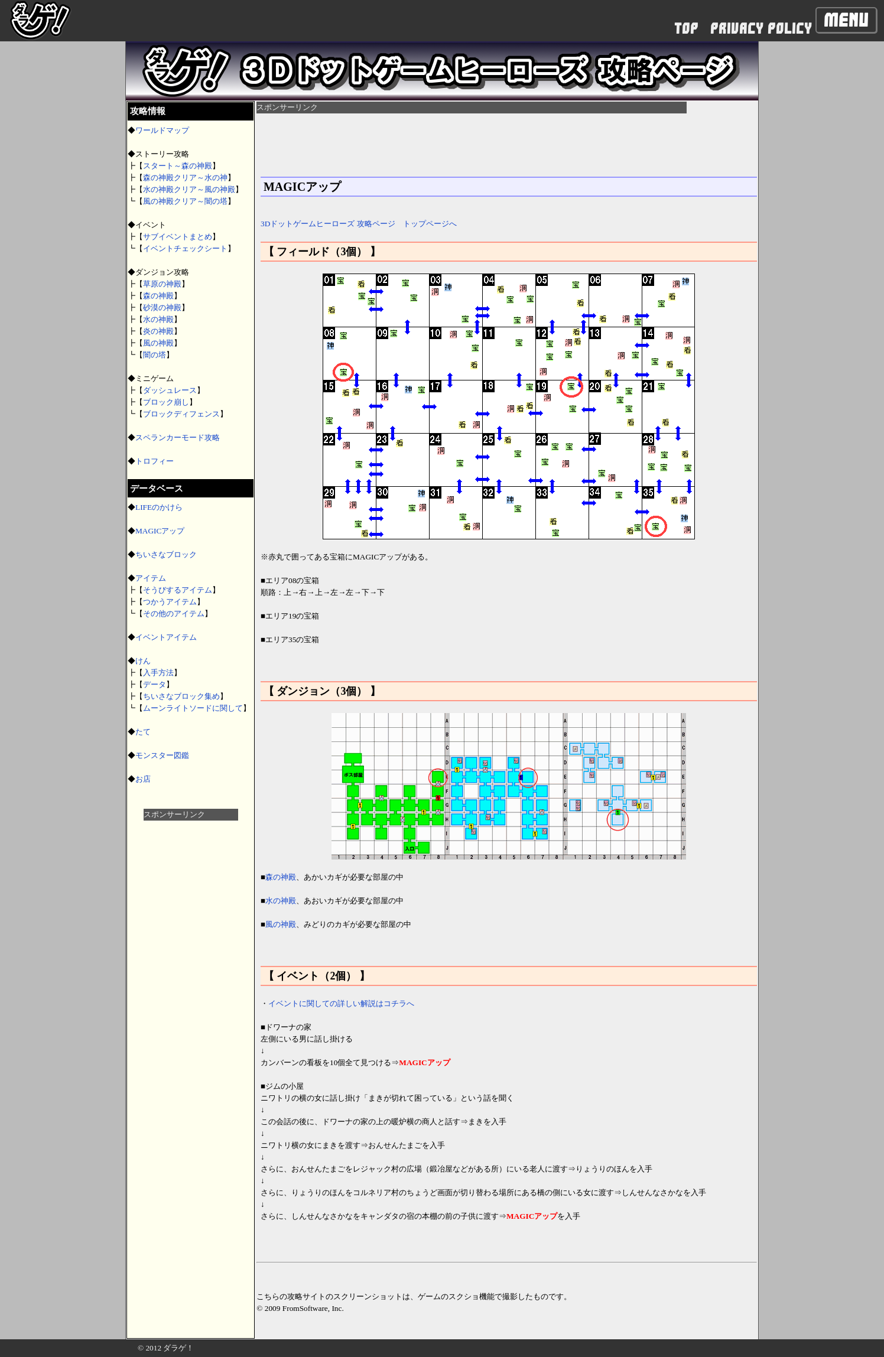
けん (143, 660)
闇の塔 (154, 354)
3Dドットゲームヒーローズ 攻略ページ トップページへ (359, 223)
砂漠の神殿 (162, 307)
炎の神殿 (158, 331)
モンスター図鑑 (162, 755)
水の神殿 (158, 319)
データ (154, 684)
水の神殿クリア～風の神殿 (189, 189)
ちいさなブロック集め (181, 696)
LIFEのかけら (159, 507)
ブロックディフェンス (181, 413)
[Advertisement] (191, 998)
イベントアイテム (166, 637)
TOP (686, 28)
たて (143, 731)
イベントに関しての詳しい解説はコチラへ (341, 1003)
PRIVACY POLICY (761, 28)
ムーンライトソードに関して (193, 708)
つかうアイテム (170, 601)
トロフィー (154, 461)
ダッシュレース (170, 390)
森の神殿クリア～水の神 (185, 177)
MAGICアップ (159, 530)
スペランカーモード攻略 (177, 437)
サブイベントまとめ (177, 236)
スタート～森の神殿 (177, 165)
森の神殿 (158, 295)
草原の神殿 (162, 283)
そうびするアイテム (177, 589)
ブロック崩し (166, 402)
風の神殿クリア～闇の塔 (185, 201)
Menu (846, 20)
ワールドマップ (162, 130)
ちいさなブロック (166, 554)
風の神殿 (158, 343)
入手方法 (158, 672)
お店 (143, 779)
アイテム (150, 578)
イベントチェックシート (185, 248)
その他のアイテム (173, 613)
